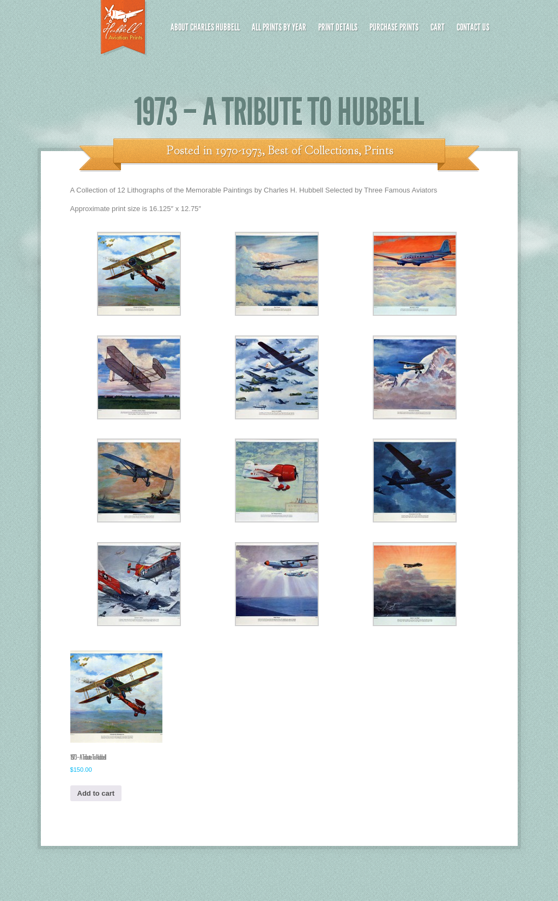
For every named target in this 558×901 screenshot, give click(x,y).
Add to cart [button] (96, 793)
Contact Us (473, 27)
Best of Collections (313, 150)
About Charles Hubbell (205, 27)
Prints (379, 150)
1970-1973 (239, 150)
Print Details (337, 27)
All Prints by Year (279, 27)
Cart (437, 27)
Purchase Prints (393, 27)
